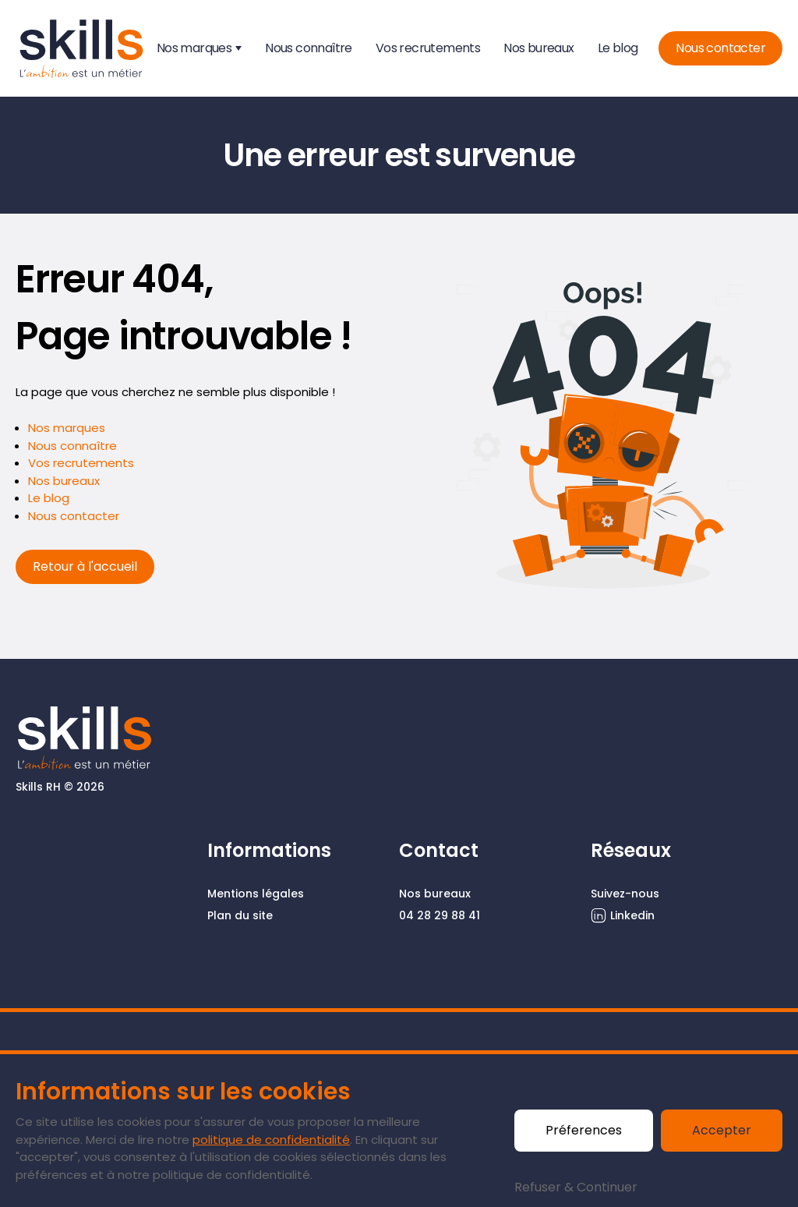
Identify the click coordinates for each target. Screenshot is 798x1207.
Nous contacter (720, 48)
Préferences (584, 1130)
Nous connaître (308, 48)
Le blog (618, 48)
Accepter (721, 1130)
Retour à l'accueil (85, 566)
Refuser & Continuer (575, 1187)
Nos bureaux (538, 48)
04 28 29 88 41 (439, 915)
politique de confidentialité (271, 1139)
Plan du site (240, 915)
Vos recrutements (428, 48)
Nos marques (194, 48)
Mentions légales (255, 893)
